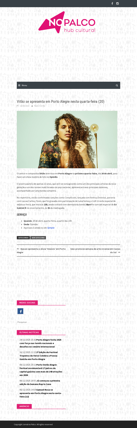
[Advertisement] (68, 60)
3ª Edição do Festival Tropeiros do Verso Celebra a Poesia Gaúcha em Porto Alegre (39, 356)
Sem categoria (38, 238)
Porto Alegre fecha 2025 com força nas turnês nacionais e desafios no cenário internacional (40, 343)
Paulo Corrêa (39, 106)
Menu (24, 85)
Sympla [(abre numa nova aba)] (50, 227)
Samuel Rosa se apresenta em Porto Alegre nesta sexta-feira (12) (41, 393)
